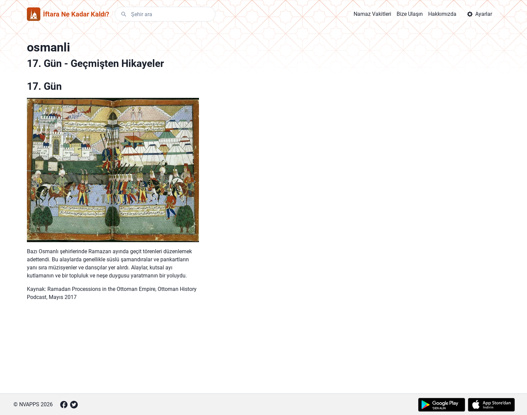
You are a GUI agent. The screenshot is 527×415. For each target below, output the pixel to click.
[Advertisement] (113, 351)
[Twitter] (74, 404)
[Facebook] (63, 404)
